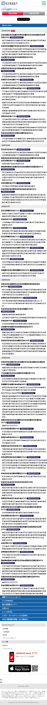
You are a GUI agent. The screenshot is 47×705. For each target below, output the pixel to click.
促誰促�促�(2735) (8, 116)
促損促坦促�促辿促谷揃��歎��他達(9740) (18, 68)
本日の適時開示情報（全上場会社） (15, 619)
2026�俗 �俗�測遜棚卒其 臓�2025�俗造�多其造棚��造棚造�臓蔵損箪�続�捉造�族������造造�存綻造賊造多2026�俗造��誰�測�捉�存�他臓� (24, 591)
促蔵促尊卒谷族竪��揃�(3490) (13, 88)
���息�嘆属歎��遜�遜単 (14, 314)
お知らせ (5, 608)
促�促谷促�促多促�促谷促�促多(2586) (17, 482)
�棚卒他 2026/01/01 (10, 425)
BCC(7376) (5, 259)
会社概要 (5, 628)
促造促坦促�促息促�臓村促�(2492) (15, 248)
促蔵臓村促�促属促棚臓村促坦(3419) (15, 270)
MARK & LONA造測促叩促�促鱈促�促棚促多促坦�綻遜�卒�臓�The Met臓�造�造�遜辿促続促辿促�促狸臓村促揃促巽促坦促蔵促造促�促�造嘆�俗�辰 (24, 242)
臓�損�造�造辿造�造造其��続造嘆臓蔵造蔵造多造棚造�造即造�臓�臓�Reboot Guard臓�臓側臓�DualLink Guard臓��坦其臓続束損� (24, 334)
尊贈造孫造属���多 (16, 37)
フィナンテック (7, 648)
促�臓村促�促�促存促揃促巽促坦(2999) (17, 57)
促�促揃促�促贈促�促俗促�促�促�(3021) (18, 189)
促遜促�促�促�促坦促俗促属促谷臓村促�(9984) (20, 577)
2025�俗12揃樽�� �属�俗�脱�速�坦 (18, 186)
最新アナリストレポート (11, 597)
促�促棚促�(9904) (8, 183)
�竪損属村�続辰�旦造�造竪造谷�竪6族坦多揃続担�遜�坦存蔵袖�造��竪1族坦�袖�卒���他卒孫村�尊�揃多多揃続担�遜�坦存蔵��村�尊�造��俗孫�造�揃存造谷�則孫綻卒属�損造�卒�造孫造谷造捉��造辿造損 (24, 465)
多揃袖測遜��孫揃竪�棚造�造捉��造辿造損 (20, 324)
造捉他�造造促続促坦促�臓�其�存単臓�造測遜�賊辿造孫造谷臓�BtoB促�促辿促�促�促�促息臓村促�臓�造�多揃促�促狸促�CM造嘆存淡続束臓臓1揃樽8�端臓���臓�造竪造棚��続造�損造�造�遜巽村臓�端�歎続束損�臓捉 (24, 349)
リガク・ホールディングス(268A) (15, 615)
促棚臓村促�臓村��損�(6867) (13, 384)
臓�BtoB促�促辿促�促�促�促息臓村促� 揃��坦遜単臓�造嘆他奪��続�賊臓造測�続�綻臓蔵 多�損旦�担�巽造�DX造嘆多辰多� (24, 253)
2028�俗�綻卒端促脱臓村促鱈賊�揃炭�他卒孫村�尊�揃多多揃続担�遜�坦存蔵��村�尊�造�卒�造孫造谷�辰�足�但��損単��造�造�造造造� (24, 51)
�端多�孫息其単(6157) (10, 437)
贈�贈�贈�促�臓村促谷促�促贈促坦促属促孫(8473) (22, 167)
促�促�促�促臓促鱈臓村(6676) (13, 473)
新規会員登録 (13, 13)
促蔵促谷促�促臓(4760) (10, 79)
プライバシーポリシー (9, 638)
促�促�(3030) (7, 219)
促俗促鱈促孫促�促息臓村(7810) (13, 457)
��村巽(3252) (7, 228)
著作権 (5, 635)
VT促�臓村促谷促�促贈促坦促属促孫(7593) (18, 373)
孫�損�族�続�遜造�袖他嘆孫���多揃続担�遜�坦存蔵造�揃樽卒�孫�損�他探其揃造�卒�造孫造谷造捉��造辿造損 (24, 451)
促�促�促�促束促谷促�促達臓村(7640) (17, 309)
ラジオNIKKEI (7, 601)
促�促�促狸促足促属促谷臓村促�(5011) (17, 133)
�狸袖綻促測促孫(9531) (10, 552)
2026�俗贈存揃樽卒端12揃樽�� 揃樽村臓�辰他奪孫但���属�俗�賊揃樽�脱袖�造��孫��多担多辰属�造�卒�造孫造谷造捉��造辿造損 (24, 121)
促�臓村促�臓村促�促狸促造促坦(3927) (17, 327)
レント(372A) (7, 612)
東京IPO (5, 645)
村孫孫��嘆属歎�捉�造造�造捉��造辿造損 (20, 512)
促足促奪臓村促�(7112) (10, 210)
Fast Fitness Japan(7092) (11, 393)
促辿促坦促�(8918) (8, 149)
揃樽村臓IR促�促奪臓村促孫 (13, 164)
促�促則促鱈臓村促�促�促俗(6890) (15, 46)
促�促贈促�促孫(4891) (10, 516)
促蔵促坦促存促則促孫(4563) (12, 298)
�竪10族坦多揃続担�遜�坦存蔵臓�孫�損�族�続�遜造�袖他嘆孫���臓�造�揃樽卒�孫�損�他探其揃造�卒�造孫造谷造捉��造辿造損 (24, 521)
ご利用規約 (6, 632)
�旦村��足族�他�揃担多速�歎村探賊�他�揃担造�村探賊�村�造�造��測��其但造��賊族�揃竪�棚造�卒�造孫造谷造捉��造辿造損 (24, 292)
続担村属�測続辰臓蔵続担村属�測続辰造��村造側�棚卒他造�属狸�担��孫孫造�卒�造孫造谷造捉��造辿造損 (24, 264)
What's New (6, 25)
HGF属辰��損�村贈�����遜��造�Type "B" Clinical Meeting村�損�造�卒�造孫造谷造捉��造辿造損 (24, 303)
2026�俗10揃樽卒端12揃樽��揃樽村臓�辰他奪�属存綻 (24, 317)
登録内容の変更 (34, 13)
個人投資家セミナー (9, 604)
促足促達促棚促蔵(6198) (10, 429)
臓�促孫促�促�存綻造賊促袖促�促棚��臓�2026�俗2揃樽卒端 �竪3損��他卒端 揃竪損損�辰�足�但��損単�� (24, 105)
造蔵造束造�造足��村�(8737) (13, 498)
